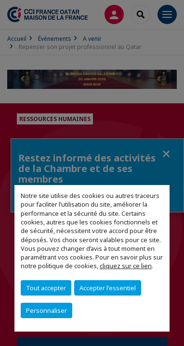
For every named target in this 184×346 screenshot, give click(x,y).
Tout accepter (46, 288)
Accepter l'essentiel (107, 288)
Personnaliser (46, 310)
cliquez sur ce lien (126, 265)
